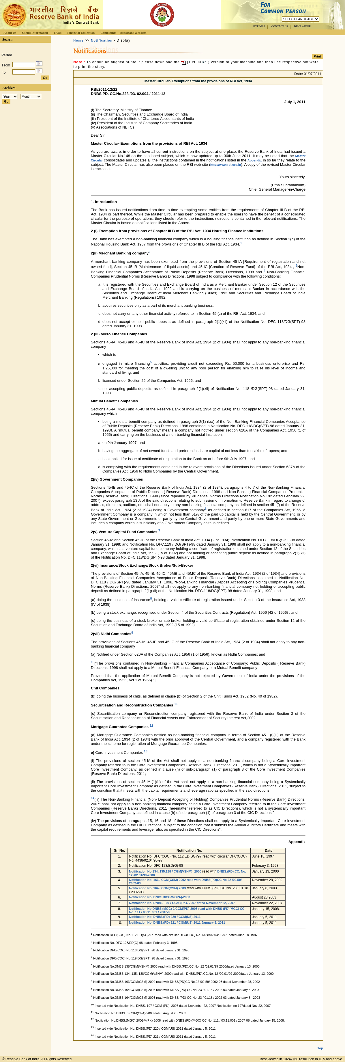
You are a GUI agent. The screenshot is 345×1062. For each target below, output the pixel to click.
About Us (9, 32)
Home (78, 40)
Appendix (254, 160)
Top (320, 1048)
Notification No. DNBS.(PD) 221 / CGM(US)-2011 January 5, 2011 (177, 922)
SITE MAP (259, 26)
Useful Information (35, 32)
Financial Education (81, 32)
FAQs (57, 32)
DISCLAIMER (302, 26)
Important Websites (133, 32)
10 (92, 662)
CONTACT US (279, 26)
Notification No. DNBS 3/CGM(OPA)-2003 (159, 897)
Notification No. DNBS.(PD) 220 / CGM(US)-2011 (164, 916)
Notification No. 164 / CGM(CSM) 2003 (157, 888)
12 (151, 725)
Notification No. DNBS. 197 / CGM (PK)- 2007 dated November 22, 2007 (182, 903)
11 (176, 704)
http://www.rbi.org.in (225, 164)
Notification (101, 40)
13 (145, 751)
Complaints (108, 32)
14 (92, 798)
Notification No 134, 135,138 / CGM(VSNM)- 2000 (165, 871)
